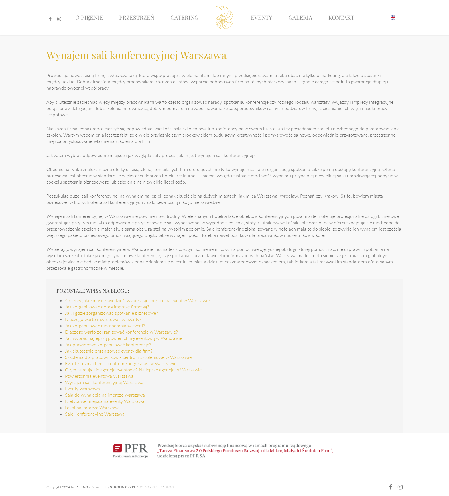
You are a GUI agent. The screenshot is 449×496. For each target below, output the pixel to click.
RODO (144, 487)
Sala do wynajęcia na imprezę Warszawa (105, 394)
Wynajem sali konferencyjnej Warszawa (104, 382)
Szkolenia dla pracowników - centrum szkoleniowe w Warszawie (128, 357)
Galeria (300, 17)
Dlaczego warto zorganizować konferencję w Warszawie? (121, 331)
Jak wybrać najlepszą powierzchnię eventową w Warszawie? (124, 338)
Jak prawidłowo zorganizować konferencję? (108, 344)
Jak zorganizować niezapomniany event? (105, 325)
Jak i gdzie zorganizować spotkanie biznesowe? (111, 313)
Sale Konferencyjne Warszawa (95, 413)
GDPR (157, 487)
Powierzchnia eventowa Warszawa (99, 376)
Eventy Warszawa (82, 388)
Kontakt (341, 17)
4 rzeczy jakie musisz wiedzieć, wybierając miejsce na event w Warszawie (137, 300)
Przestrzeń (136, 17)
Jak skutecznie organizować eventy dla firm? (109, 350)
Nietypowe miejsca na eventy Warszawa (104, 401)
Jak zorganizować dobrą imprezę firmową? (107, 306)
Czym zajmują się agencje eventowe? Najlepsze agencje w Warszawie (133, 369)
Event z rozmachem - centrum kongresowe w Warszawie (120, 363)
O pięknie (89, 17)
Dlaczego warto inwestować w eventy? (103, 319)
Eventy (261, 17)
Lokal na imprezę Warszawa (92, 407)
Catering (184, 17)
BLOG (169, 487)
